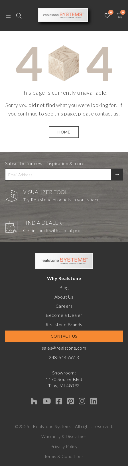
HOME (64, 131)
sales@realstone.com (64, 347)
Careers (64, 306)
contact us (107, 113)
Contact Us (64, 336)
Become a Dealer (64, 315)
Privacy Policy (64, 446)
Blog (63, 287)
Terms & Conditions (64, 456)
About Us (64, 296)
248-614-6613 (64, 357)
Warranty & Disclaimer (64, 436)
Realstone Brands (64, 324)
